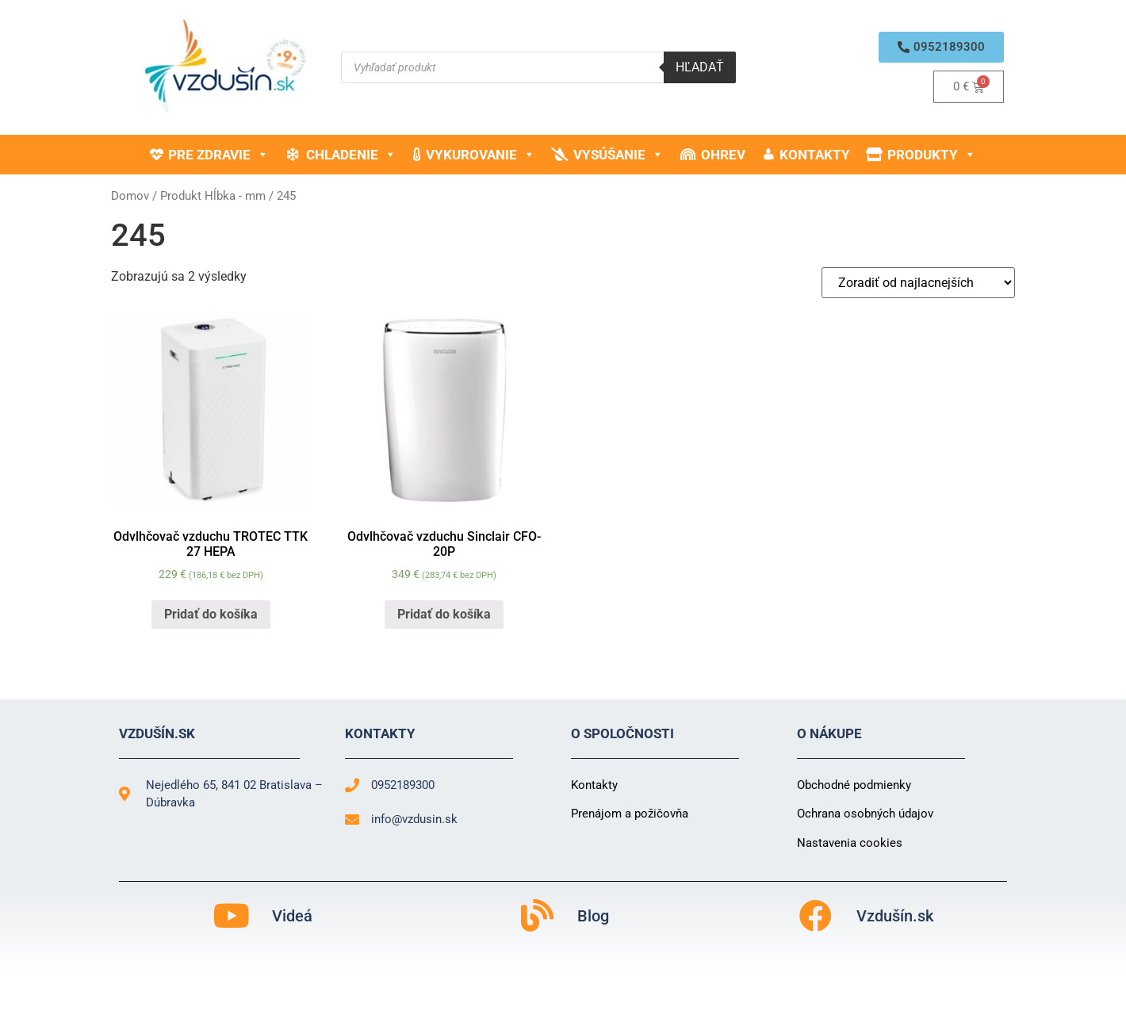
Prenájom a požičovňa (629, 813)
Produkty (931, 155)
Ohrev (723, 155)
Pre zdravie (218, 155)
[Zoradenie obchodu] (918, 282)
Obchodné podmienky (854, 785)
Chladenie (351, 155)
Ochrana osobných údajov (865, 813)
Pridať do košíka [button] (211, 614)
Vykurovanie (480, 155)
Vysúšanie (618, 155)
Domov (130, 196)
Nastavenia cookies (849, 843)
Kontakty (814, 155)
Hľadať (700, 67)
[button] (941, 47)
